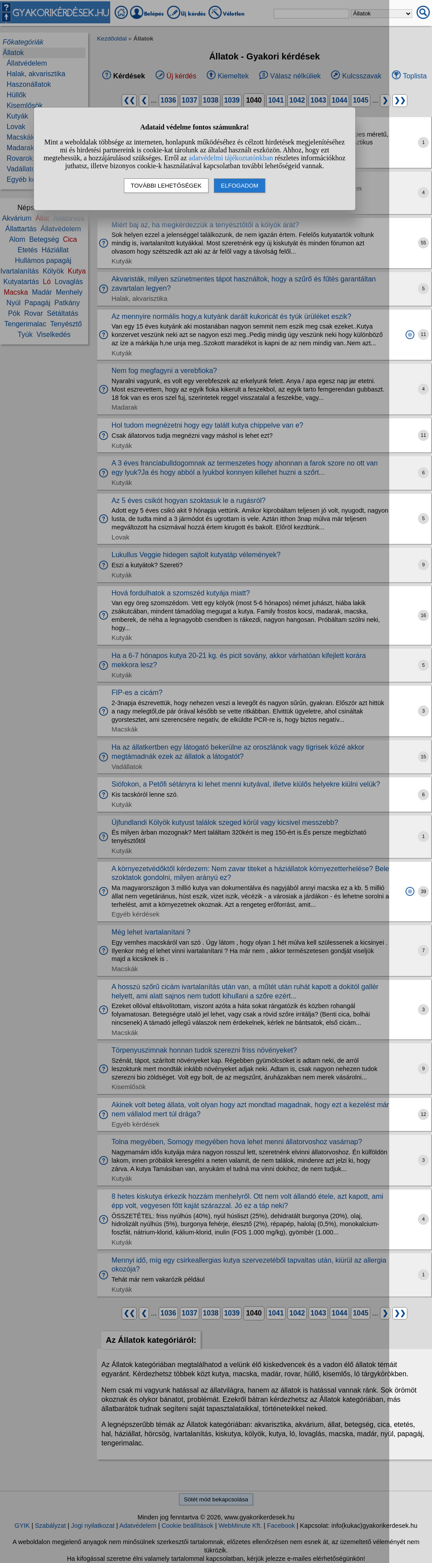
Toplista (415, 76)
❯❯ (400, 100)
